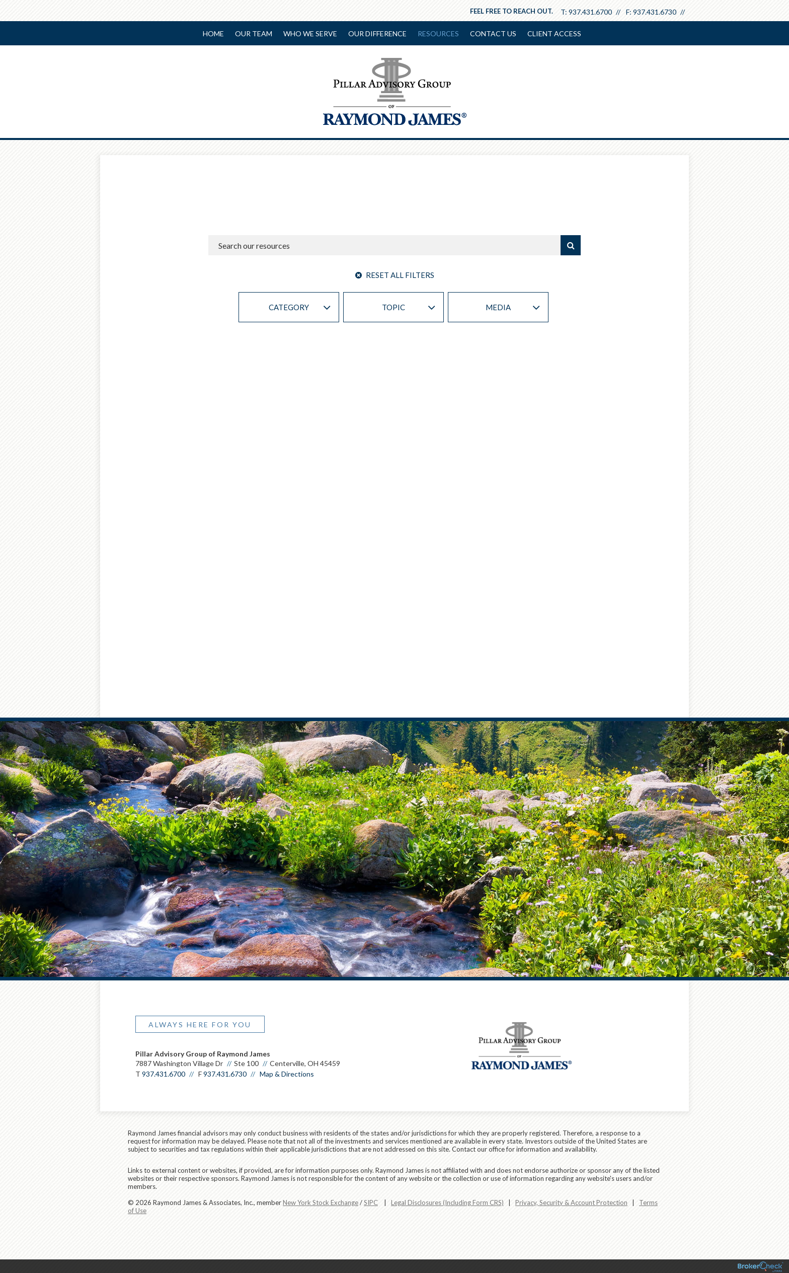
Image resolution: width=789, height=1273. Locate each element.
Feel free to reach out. (511, 11)
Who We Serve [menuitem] (310, 33)
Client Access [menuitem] (554, 33)
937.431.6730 (654, 12)
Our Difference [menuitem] (377, 33)
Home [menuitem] (213, 33)
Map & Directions (287, 1077)
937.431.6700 (590, 12)
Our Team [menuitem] (253, 33)
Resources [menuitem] (438, 33)
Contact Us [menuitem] (493, 33)
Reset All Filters (394, 274)
